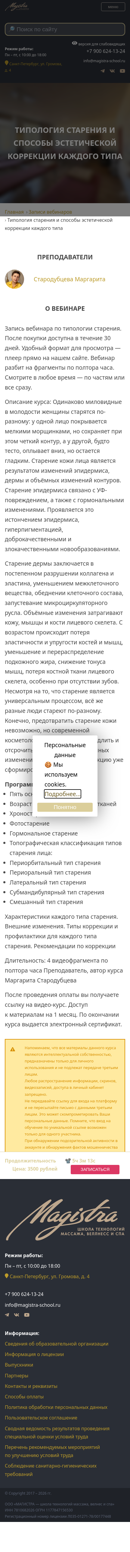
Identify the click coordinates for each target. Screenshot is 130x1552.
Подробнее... (63, 794)
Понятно (65, 807)
